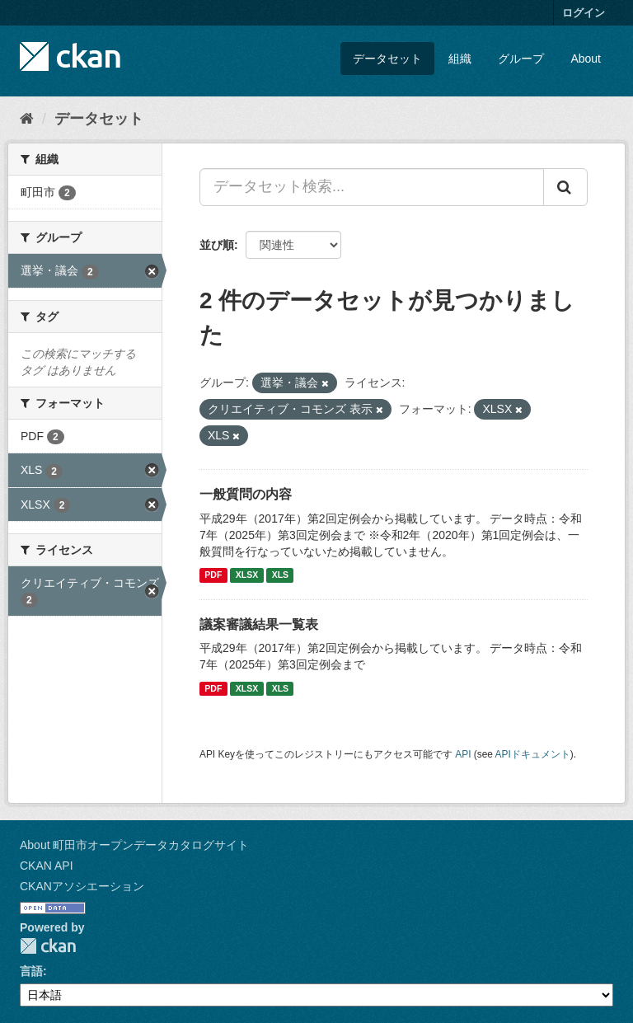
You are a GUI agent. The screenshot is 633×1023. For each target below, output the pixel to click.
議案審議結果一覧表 (258, 624)
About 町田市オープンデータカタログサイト (134, 845)
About (585, 58)
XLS (280, 575)
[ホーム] (27, 118)
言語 (31, 971)
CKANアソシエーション (82, 886)
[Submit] (565, 187)
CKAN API (46, 865)
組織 (459, 58)
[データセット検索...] (371, 187)
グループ (521, 58)
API (463, 754)
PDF (213, 575)
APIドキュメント (532, 754)
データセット (387, 58)
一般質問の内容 (245, 494)
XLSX (247, 575)
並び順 (216, 244)
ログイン (583, 13)
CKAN (48, 946)
